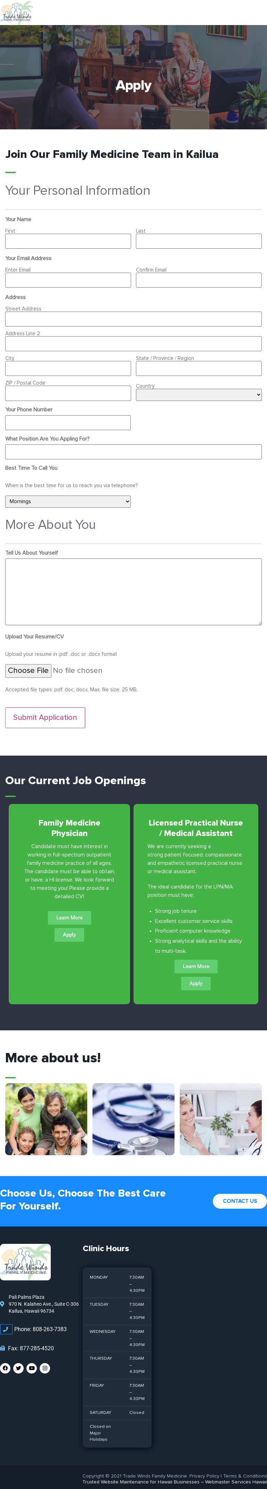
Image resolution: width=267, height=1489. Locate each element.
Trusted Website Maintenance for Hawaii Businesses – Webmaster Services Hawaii (174, 1473)
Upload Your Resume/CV (34, 629)
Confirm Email (151, 269)
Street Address (23, 307)
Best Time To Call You (31, 461)
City (9, 354)
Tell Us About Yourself (31, 545)
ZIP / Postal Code (25, 378)
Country (145, 380)
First (10, 231)
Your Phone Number (28, 404)
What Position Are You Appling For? (47, 432)
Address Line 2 (22, 331)
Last (141, 231)
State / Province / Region (165, 354)
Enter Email (18, 269)
